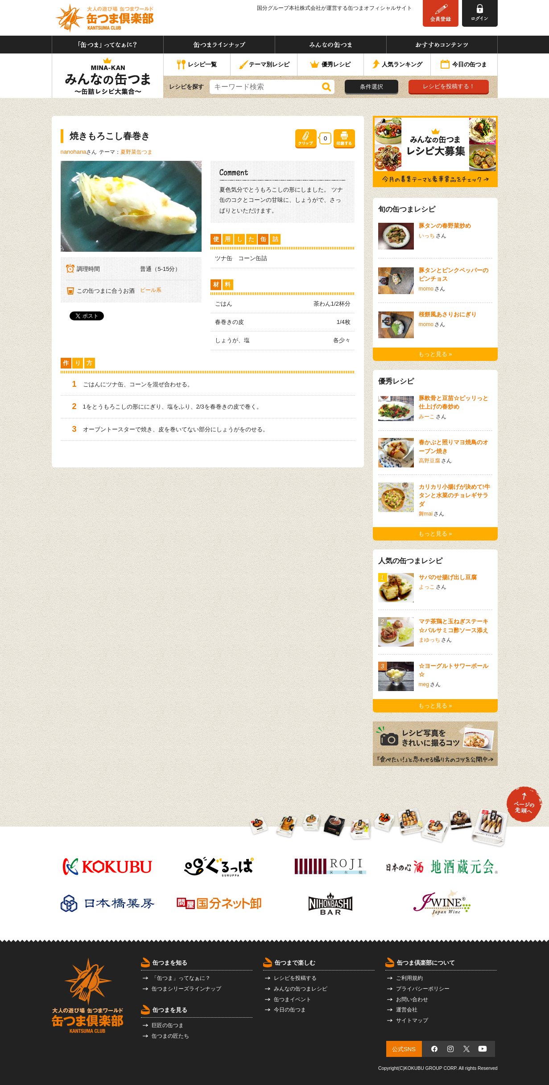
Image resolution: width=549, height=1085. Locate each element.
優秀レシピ (330, 65)
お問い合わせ (412, 999)
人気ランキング (397, 64)
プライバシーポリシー (423, 989)
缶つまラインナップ (219, 44)
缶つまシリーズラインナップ (186, 989)
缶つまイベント (292, 999)
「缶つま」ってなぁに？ (107, 44)
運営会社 (406, 1010)
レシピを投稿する (295, 978)
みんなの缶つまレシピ (300, 989)
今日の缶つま (464, 65)
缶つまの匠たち (170, 1036)
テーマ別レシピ (263, 65)
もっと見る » (435, 354)
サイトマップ (412, 1020)
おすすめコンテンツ (442, 44)
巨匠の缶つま (168, 1025)
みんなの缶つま (330, 44)
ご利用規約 (409, 978)
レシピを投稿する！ (449, 86)
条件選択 (371, 86)
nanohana (74, 151)
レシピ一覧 (197, 65)
